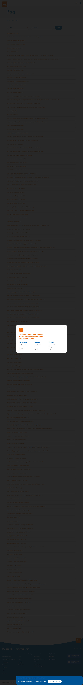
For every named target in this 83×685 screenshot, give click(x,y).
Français (21, 347)
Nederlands (22, 345)
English (21, 349)
